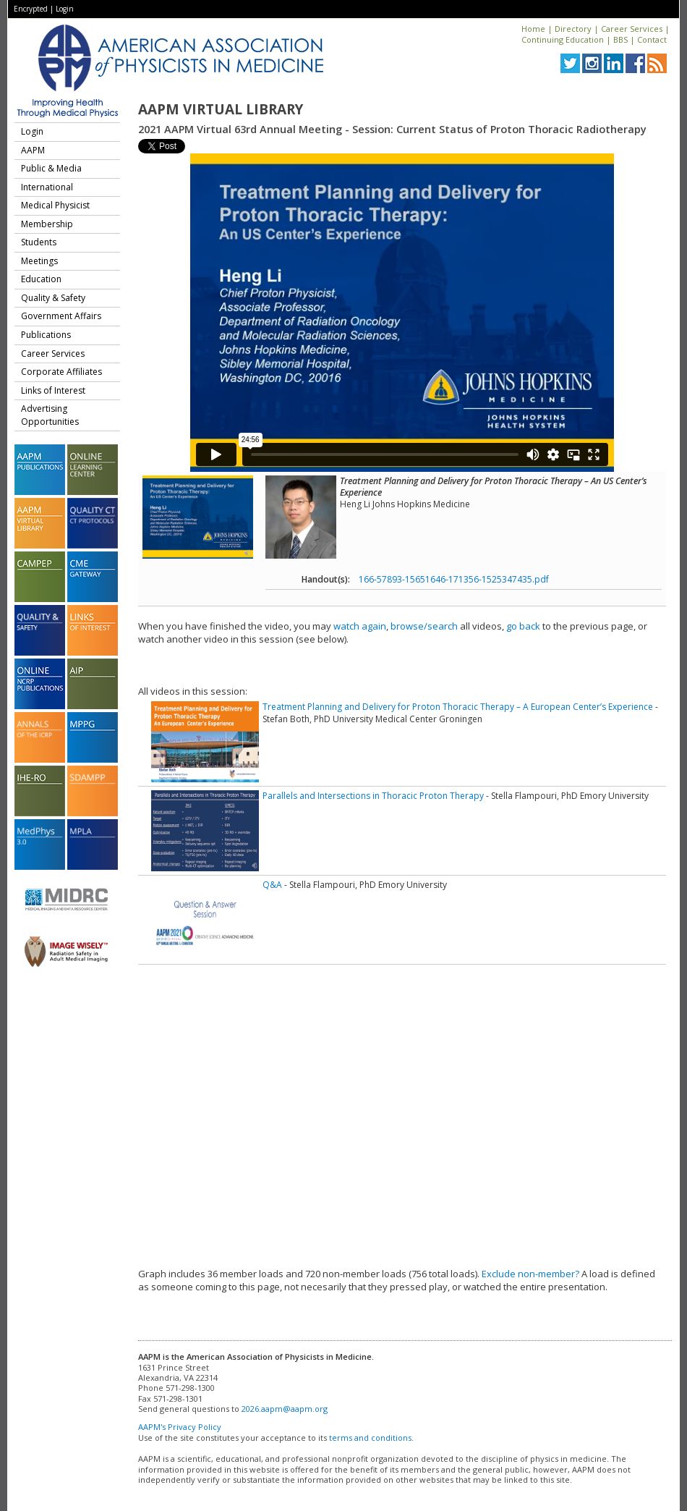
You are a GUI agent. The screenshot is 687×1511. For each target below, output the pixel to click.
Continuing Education (562, 39)
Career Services (631, 28)
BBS (620, 39)
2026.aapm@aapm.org (285, 1408)
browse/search (424, 625)
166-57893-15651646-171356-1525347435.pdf (454, 579)
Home (533, 28)
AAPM (33, 150)
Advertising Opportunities (50, 415)
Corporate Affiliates (61, 371)
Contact (652, 39)
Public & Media (51, 168)
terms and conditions (370, 1437)
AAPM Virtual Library (220, 109)
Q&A (272, 885)
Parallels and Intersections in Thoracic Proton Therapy (373, 796)
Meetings (39, 261)
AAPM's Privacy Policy (179, 1426)
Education (41, 279)
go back (523, 625)
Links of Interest (53, 390)
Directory (573, 28)
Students (38, 242)
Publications (46, 335)
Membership (47, 224)
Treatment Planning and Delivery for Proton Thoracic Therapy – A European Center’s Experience (458, 707)
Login (65, 9)
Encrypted (31, 9)
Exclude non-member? (530, 1273)
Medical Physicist (55, 205)
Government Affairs (61, 316)
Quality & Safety (53, 298)
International (47, 187)
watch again (359, 625)
